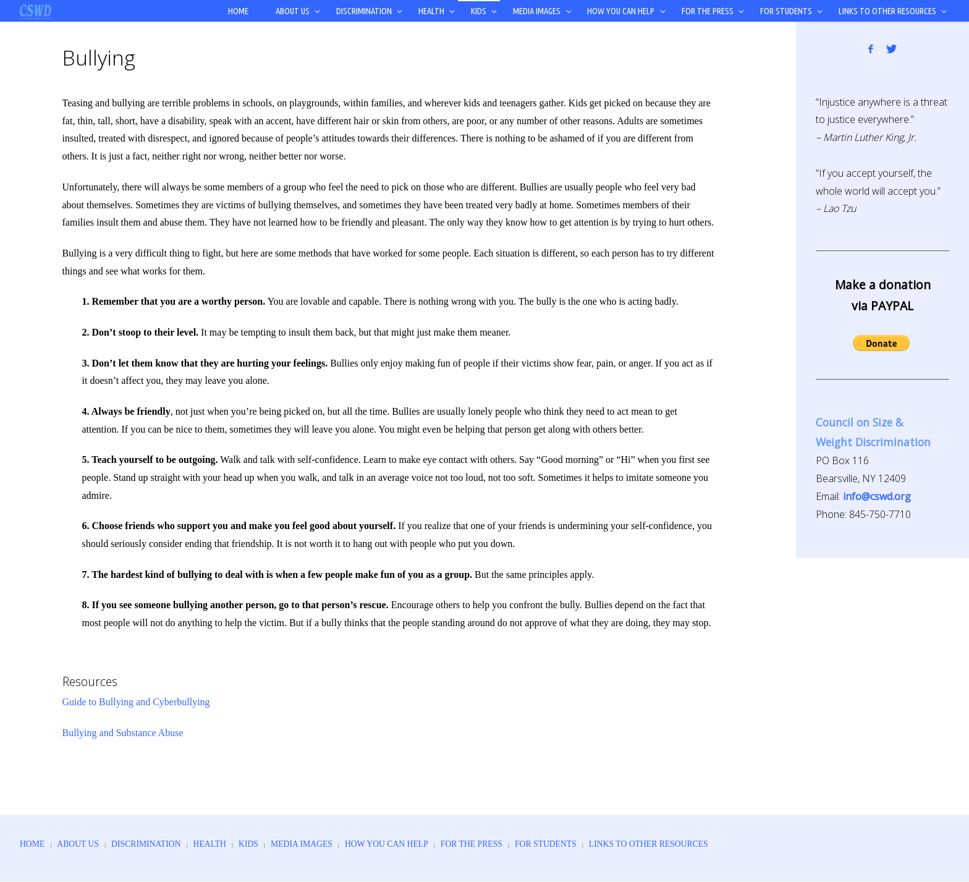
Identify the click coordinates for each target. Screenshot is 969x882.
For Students (573, 844)
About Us (81, 844)
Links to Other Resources (681, 844)
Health (219, 844)
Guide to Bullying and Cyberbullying (136, 702)
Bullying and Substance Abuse (123, 732)
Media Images (316, 844)
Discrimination (152, 844)
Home (33, 844)
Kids (260, 844)
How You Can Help (406, 844)
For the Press (495, 844)
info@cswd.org (877, 496)
